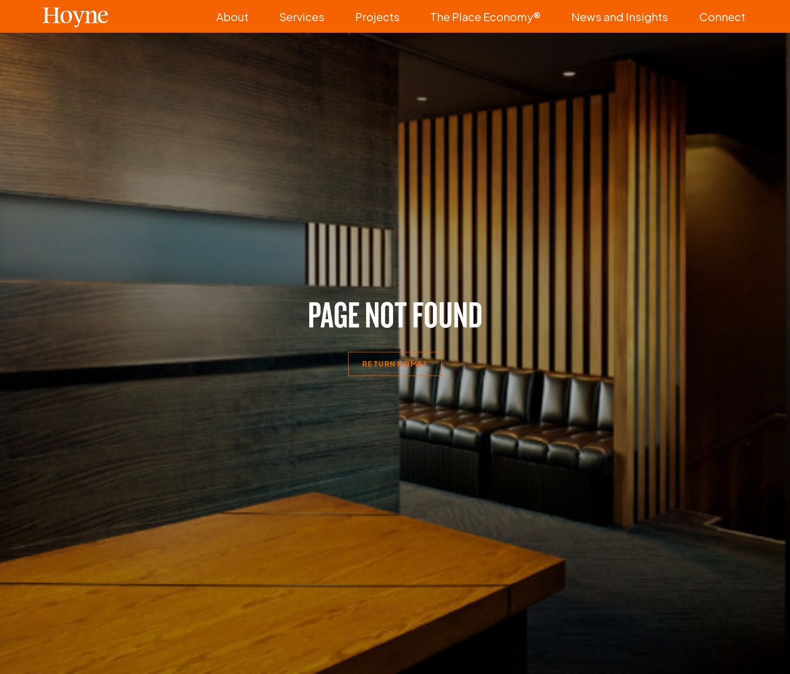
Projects (486, 16)
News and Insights (660, 16)
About (382, 16)
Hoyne (75, 16)
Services (432, 16)
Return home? (395, 363)
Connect (732, 16)
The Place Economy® (564, 16)
